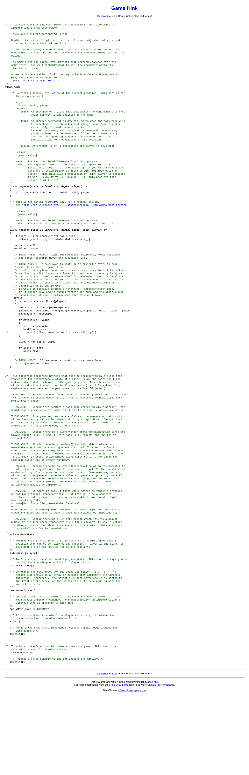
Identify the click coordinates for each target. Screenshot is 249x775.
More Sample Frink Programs (157, 765)
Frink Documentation (120, 765)
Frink (155, 762)
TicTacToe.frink (22, 88)
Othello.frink (50, 88)
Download (103, 16)
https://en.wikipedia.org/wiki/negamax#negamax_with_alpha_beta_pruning (74, 228)
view (114, 16)
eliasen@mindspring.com (132, 771)
